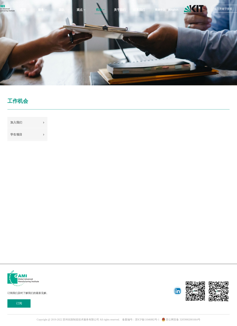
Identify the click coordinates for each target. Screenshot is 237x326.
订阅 (19, 303)
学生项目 (27, 134)
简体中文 (160, 9)
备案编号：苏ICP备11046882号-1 (140, 319)
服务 (42, 9)
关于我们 (120, 9)
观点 (81, 9)
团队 (62, 9)
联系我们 (139, 9)
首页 (23, 9)
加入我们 (27, 122)
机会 (100, 9)
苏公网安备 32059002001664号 (181, 319)
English (173, 9)
